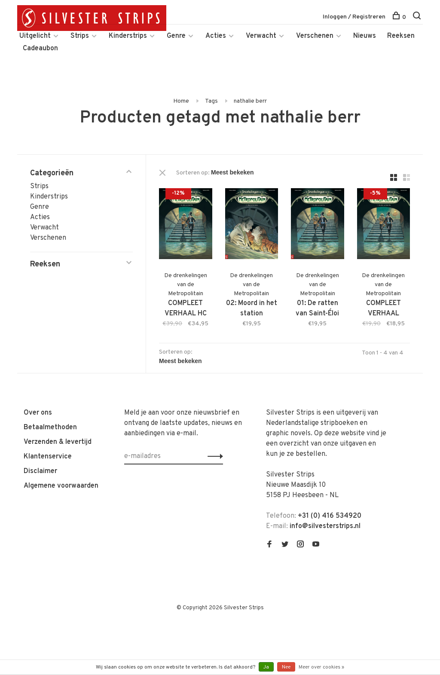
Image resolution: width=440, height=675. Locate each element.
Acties (215, 36)
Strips (79, 36)
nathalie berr (250, 101)
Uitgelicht (35, 36)
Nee (286, 667)
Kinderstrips (128, 36)
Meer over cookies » (321, 667)
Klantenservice (48, 456)
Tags (211, 101)
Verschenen (314, 36)
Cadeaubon (40, 48)
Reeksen (401, 36)
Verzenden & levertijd (58, 442)
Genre (176, 36)
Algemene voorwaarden (61, 486)
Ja (266, 667)
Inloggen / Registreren (354, 17)
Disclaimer (40, 471)
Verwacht (261, 36)
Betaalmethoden (50, 427)
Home (181, 101)
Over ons (38, 413)
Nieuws (364, 36)
